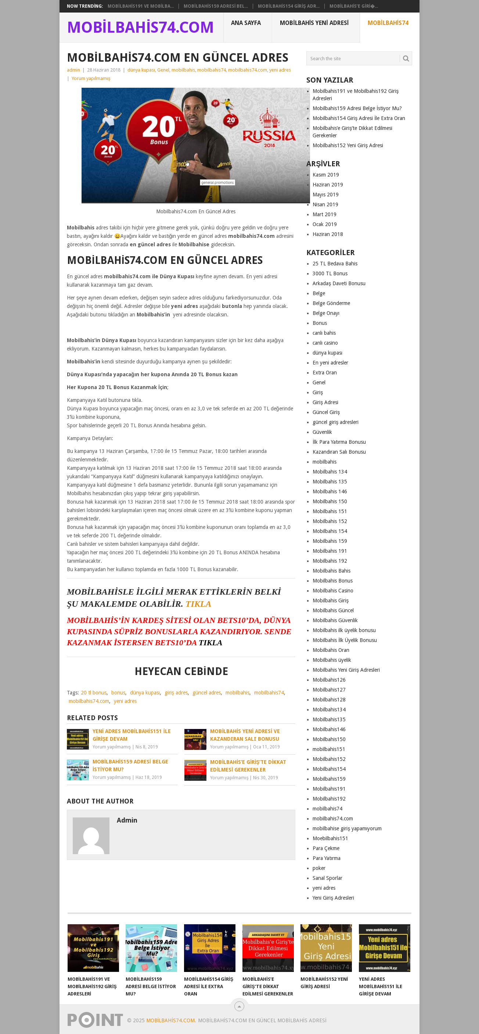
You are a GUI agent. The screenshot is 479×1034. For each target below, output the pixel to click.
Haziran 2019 (328, 185)
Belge (319, 293)
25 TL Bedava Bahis (335, 263)
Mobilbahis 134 (330, 472)
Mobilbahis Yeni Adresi (314, 22)
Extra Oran (325, 372)
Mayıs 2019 (326, 194)
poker (319, 868)
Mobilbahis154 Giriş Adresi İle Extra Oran (359, 118)
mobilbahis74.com (247, 70)
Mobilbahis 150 (330, 501)
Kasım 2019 (326, 175)
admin (73, 70)
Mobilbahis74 (388, 22)
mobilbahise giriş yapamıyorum (347, 828)
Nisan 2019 (325, 204)
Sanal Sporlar (327, 878)
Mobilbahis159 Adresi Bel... (216, 6)
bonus (118, 693)
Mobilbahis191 (329, 789)
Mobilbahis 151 (330, 511)
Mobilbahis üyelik (332, 660)
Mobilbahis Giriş (331, 600)
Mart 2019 (324, 214)
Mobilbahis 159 (330, 541)
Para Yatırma (327, 858)
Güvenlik (322, 432)
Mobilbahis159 (329, 779)
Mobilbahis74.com (140, 27)
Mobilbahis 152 (330, 521)
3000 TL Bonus (330, 273)
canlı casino (325, 343)
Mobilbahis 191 (330, 551)
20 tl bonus (94, 693)
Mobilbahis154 (329, 769)
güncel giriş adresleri (336, 422)
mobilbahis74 (211, 70)
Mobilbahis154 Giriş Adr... (288, 6)
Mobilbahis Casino (333, 591)
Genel (163, 70)
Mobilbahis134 (329, 709)
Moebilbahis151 (330, 838)
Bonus (320, 323)
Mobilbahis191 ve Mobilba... (141, 6)
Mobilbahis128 (329, 700)
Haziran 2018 (328, 234)
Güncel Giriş (326, 412)
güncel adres (206, 693)
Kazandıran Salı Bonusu (339, 452)
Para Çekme (326, 848)
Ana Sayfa (246, 22)
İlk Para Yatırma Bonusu (339, 442)
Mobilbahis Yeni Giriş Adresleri (346, 670)
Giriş (318, 392)
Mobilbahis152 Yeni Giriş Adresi (348, 145)
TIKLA (199, 604)
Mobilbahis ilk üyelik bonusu (344, 630)
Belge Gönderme (331, 303)
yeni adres (280, 70)
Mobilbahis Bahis (331, 571)
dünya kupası (141, 70)
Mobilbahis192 (329, 799)
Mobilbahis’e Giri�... (353, 6)
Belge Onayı (326, 313)
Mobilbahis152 (329, 759)
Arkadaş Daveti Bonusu (339, 283)
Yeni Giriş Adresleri (333, 898)
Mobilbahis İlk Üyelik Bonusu (345, 640)
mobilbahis (183, 70)
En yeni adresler (330, 363)
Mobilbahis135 (329, 719)
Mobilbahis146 (329, 729)
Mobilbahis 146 (330, 491)
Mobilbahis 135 (330, 482)
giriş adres (176, 693)
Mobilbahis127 (329, 690)
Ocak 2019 (325, 224)
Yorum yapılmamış (91, 78)
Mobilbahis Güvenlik (335, 620)
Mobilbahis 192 (330, 561)
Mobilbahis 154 (330, 531)
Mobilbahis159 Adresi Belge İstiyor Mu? (357, 108)
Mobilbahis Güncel (333, 610)
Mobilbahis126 (329, 680)
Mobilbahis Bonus (333, 581)
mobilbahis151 (329, 749)
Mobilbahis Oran (331, 650)
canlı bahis (324, 333)
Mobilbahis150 (329, 739)
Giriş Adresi (325, 402)
